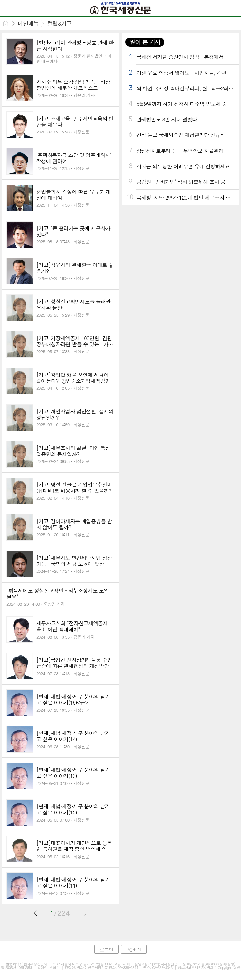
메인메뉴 (28, 23)
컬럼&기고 (59, 23)
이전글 (35, 913)
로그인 (106, 949)
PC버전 (134, 949)
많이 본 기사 (145, 42)
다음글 (85, 913)
